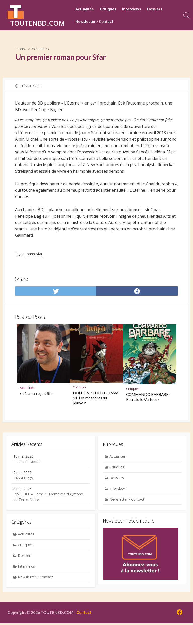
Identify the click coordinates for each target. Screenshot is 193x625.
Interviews (133, 9)
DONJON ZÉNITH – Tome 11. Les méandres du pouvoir (95, 398)
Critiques (109, 9)
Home (21, 48)
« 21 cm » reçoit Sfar (37, 394)
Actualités (86, 9)
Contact (84, 614)
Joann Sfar (34, 254)
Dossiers (156, 9)
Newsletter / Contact (96, 21)
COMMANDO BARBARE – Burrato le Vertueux (148, 397)
